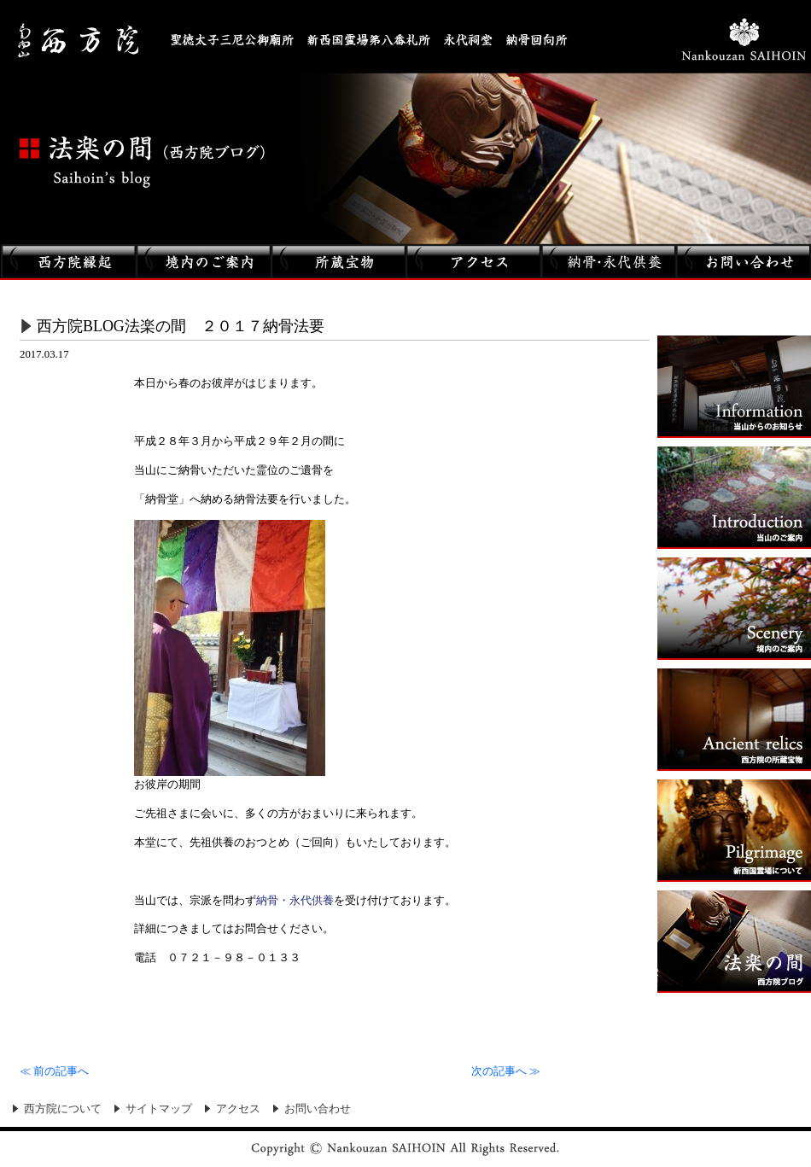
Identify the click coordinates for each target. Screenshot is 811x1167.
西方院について (63, 1109)
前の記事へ (54, 1071)
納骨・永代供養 (295, 900)
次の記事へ (505, 1071)
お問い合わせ (317, 1109)
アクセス (238, 1109)
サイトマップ (158, 1109)
